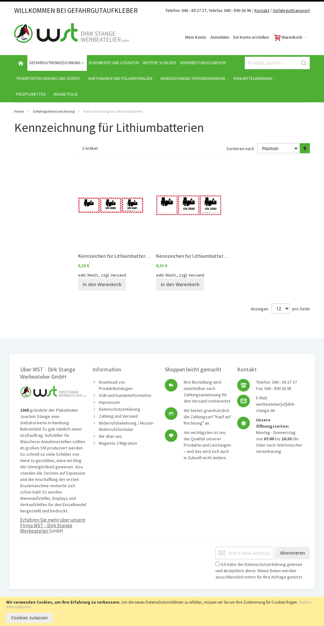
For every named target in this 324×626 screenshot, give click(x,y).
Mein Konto (195, 37)
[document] (162, 611)
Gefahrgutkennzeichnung (54, 111)
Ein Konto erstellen (251, 37)
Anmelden (219, 37)
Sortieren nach (240, 148)
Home (19, 111)
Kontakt (261, 10)
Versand (118, 275)
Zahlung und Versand (118, 416)
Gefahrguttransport (291, 10)
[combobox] (277, 63)
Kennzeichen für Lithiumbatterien (193, 256)
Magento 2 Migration (118, 443)
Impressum (109, 402)
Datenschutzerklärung (119, 409)
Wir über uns (110, 436)
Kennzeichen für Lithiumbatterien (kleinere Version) (134, 256)
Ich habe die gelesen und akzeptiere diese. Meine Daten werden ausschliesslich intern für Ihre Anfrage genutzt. (259, 570)
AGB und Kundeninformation (125, 395)
